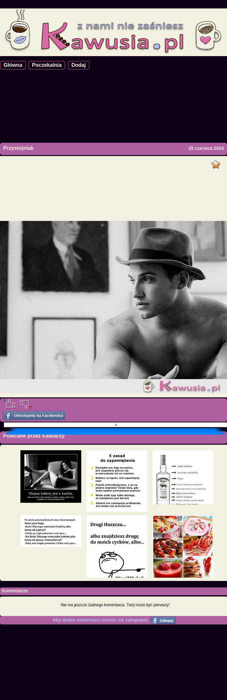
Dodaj (79, 65)
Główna (13, 65)
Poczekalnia (47, 65)
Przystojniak (18, 148)
